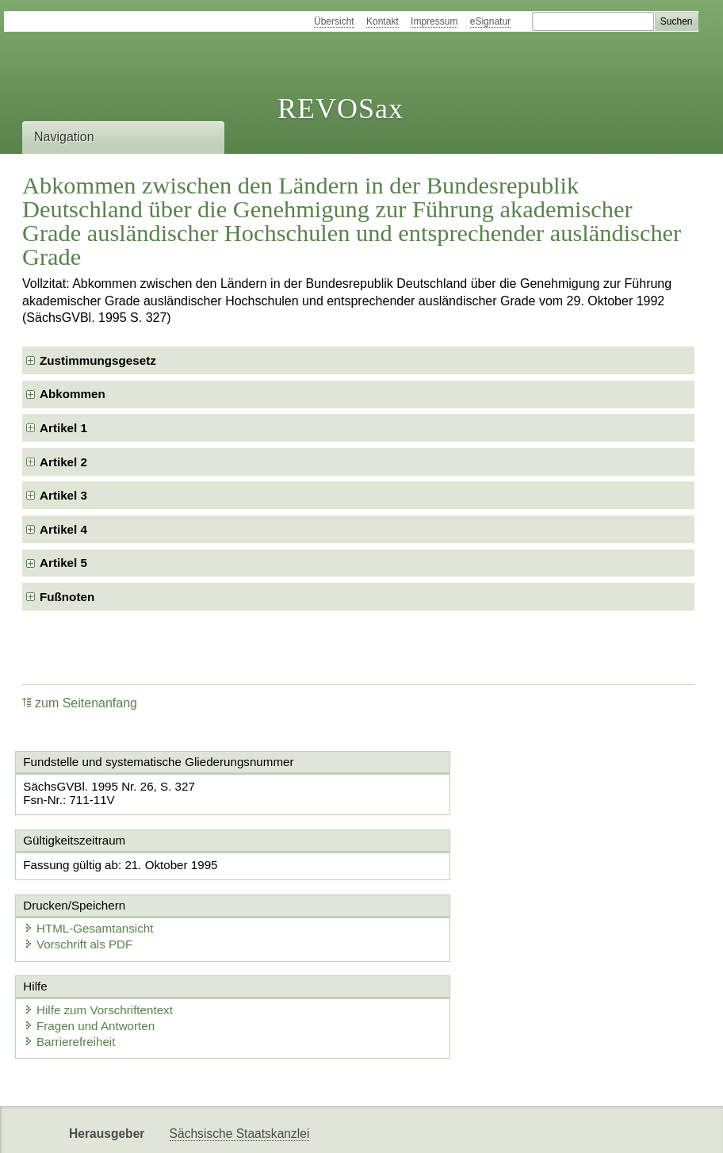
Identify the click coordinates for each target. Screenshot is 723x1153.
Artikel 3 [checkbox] (63, 495)
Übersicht (334, 21)
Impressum (434, 21)
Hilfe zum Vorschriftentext (104, 947)
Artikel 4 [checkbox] (63, 529)
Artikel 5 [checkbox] (63, 562)
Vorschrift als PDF (436, 881)
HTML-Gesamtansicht (446, 865)
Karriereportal (280, 1127)
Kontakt (382, 21)
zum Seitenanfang (79, 703)
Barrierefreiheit (75, 979)
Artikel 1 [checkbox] (63, 428)
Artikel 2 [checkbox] (63, 462)
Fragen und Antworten (95, 963)
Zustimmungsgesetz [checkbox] (98, 360)
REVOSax (340, 108)
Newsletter (199, 1127)
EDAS (351, 1127)
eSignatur (490, 21)
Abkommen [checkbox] (72, 393)
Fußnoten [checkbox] (67, 596)
